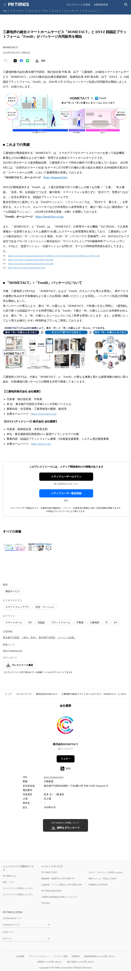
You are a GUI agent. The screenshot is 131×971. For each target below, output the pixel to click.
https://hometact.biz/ (13, 650)
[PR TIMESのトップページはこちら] (18, 4)
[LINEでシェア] (27, 60)
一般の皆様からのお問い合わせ (80, 961)
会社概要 (20, 956)
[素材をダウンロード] (37, 60)
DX (30, 622)
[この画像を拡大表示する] (15, 547)
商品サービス (12, 591)
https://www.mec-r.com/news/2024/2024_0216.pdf (30, 259)
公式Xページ (8, 932)
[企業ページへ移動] (65, 726)
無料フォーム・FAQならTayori (103, 878)
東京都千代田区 (11, 637)
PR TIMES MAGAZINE (51, 890)
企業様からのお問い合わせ (49, 961)
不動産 (80, 622)
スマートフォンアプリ (17, 607)
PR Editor (45, 903)
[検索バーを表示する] (126, 4)
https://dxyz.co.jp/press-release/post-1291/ (27, 267)
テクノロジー (17, 10)
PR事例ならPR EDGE (98, 884)
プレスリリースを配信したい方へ (18, 894)
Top (5, 10)
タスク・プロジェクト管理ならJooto (105, 872)
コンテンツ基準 (60, 956)
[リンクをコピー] (43, 60)
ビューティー (71, 10)
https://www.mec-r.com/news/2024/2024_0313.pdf (30, 263)
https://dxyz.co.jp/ (41, 443)
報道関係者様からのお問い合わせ (99, 956)
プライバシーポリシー (39, 956)
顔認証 (41, 622)
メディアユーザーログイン (66, 476)
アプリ (44, 10)
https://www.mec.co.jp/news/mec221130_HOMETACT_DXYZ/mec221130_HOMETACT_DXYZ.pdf (54, 255)
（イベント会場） (66, 637)
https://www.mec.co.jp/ (44, 413)
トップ (8, 694)
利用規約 (76, 956)
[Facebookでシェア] (21, 60)
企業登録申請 (101, 4)
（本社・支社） (29, 637)
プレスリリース (24, 694)
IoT (115, 622)
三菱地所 (94, 622)
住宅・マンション (45, 607)
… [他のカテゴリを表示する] (101, 10)
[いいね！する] (5, 60)
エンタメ (56, 10)
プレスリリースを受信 (78, 4)
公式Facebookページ (12, 918)
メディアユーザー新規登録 (66, 493)
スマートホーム (13, 622)
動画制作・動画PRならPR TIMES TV (57, 878)
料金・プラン (9, 882)
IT (106, 622)
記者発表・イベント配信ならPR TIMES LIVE (61, 884)
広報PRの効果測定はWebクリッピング (59, 896)
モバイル (33, 10)
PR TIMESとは (9, 875)
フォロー (65, 758)
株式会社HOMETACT (46, 694)
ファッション (89, 10)
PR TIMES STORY (49, 872)
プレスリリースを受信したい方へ (18, 888)
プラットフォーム (60, 622)
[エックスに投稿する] (15, 60)
